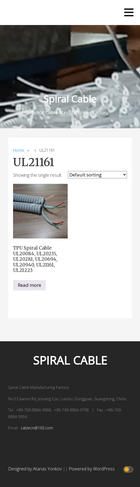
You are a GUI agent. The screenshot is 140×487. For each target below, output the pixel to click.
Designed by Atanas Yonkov (35, 469)
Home (18, 150)
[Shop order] (97, 174)
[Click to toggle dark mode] (129, 469)
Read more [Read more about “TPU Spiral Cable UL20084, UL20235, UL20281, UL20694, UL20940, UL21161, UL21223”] (29, 285)
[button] (128, 12)
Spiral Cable (70, 98)
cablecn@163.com (37, 427)
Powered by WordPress (92, 469)
